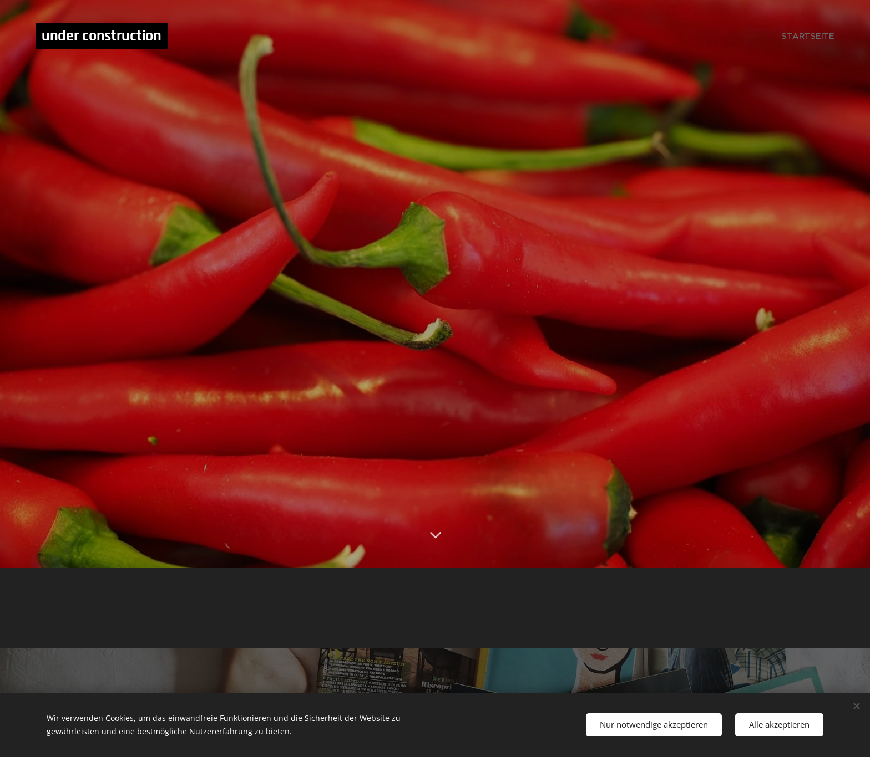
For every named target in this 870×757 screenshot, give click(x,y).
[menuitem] (810, 36)
